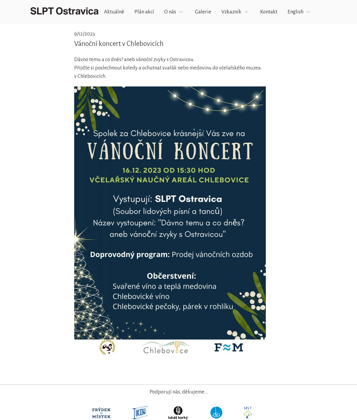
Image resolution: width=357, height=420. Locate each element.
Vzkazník (231, 12)
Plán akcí (144, 12)
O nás (170, 12)
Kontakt (268, 12)
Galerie (203, 12)
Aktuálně (114, 12)
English (295, 12)
